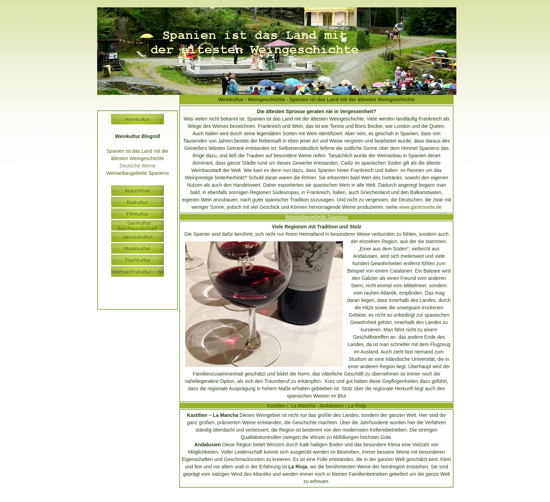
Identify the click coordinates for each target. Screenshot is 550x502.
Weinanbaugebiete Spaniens (316, 217)
